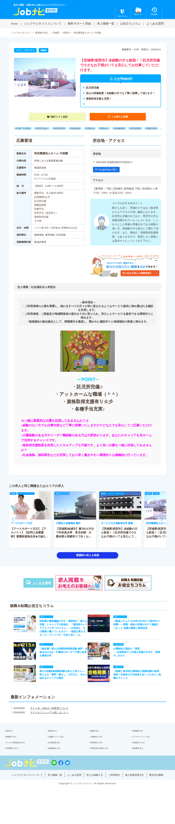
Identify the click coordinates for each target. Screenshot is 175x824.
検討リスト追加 (59, 116)
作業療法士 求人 (143, 758)
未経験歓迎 (129, 128)
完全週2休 (81, 128)
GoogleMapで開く (108, 169)
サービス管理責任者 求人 (20, 758)
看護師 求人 (98, 744)
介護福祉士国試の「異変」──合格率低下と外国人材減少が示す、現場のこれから (139, 660)
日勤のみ (97, 128)
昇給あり (113, 128)
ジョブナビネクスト (22, 33)
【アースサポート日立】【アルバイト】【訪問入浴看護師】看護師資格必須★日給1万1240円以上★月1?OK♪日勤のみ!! (29, 537)
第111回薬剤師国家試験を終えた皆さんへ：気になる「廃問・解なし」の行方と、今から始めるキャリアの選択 (60, 686)
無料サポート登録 (79, 23)
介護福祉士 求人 (100, 751)
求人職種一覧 (105, 23)
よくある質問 (155, 23)
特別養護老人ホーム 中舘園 (92, 33)
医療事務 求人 (142, 766)
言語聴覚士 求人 (16, 766)
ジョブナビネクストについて (43, 23)
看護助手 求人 (15, 751)
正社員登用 (146, 128)
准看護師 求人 (142, 744)
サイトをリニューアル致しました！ (48, 724)
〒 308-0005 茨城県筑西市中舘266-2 (114, 162)
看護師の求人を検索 (87, 555)
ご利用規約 (116, 794)
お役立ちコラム (130, 23)
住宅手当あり (45, 128)
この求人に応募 (120, 116)
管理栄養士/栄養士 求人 (104, 766)
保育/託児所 (64, 128)
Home (14, 23)
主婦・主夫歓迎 (24, 128)
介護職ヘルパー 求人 (60, 751)
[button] (13, 520)
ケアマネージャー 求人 (146, 751)
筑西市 (70, 33)
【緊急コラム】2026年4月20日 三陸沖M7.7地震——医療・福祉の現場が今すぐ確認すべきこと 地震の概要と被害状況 (139, 626)
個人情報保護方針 (138, 794)
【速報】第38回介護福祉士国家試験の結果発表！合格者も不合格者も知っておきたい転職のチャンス (139, 686)
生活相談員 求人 (58, 758)
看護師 (44, 50)
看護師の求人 (44, 33)
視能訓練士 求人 (58, 766)
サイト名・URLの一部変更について (48, 720)
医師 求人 (13, 744)
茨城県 (59, 33)
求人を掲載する (95, 794)
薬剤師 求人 (56, 744)
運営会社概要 (161, 794)
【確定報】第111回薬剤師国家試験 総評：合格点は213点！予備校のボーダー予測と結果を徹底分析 (60, 660)
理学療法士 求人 (100, 758)
